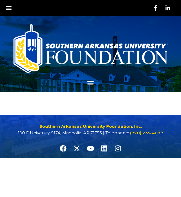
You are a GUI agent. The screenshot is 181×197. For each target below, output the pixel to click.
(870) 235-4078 (146, 132)
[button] (8, 8)
